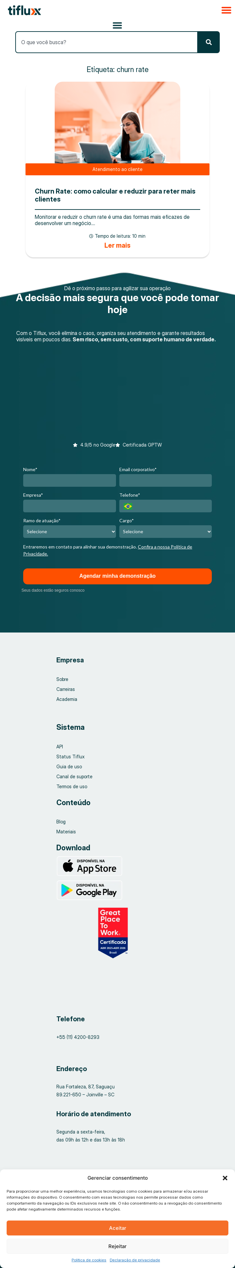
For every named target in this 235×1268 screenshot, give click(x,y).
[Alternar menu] (117, 25)
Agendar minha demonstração (117, 576)
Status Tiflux (70, 756)
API (59, 746)
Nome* (30, 469)
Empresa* (33, 495)
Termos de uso (71, 786)
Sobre (62, 679)
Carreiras (65, 689)
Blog (61, 821)
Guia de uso (69, 766)
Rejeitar (117, 1246)
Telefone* (129, 495)
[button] (225, 1178)
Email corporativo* (138, 469)
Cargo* (126, 520)
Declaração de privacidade (135, 1259)
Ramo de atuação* (42, 520)
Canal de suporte (74, 776)
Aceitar (117, 1228)
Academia (66, 699)
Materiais (66, 831)
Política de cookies (89, 1259)
